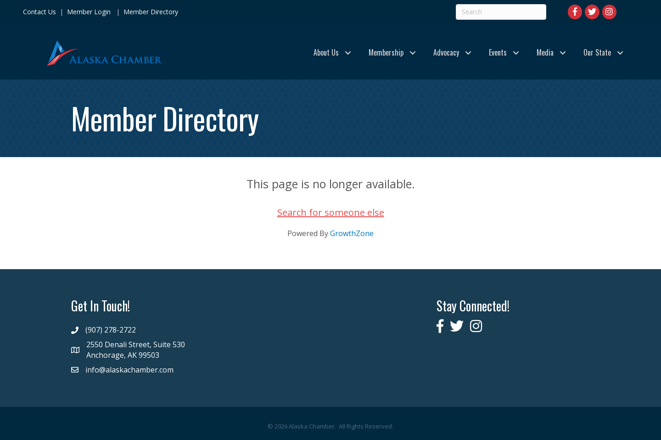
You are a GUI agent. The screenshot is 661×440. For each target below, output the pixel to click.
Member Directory (150, 11)
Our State (597, 52)
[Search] (501, 12)
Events (498, 52)
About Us (326, 52)
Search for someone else (330, 212)
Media (545, 52)
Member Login (88, 11)
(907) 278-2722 (110, 330)
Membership (386, 52)
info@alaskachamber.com (129, 370)
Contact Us (39, 11)
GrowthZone (352, 233)
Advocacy (446, 52)
